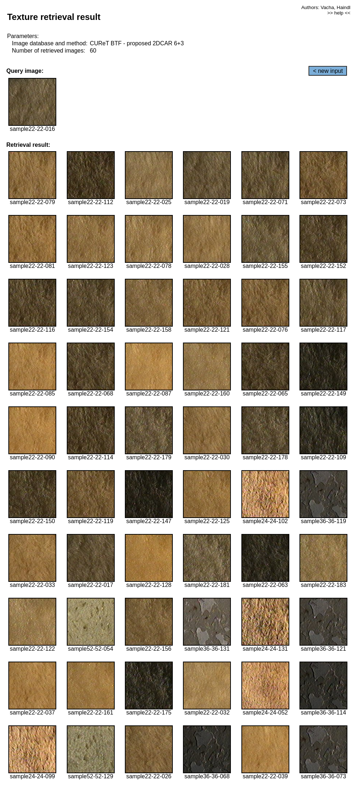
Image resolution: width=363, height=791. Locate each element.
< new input (328, 71)
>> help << (339, 13)
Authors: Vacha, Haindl (325, 7)
